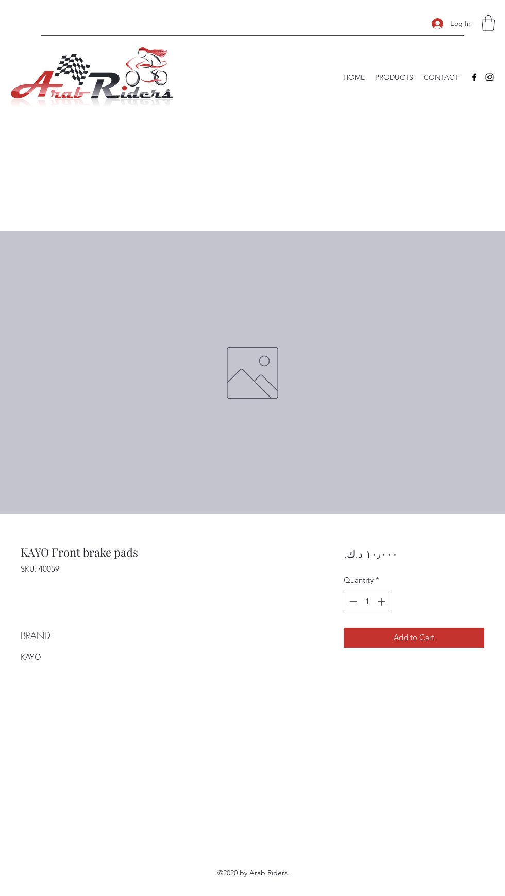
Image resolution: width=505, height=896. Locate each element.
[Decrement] (352, 601)
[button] (488, 23)
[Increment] (383, 601)
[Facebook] (474, 77)
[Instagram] (489, 77)
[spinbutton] (367, 601)
